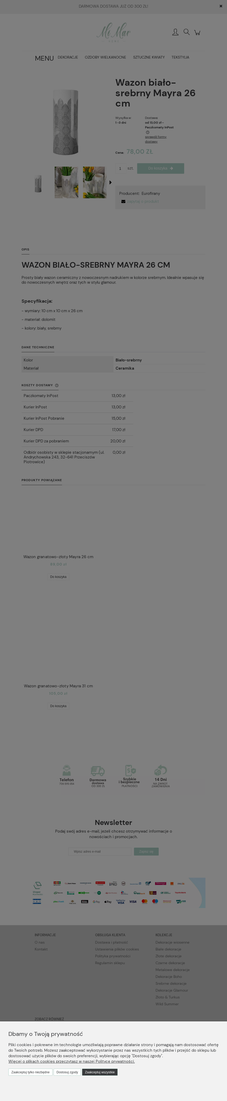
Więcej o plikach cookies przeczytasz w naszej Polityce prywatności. (71, 1061)
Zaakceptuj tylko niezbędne (30, 1072)
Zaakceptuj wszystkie (100, 1072)
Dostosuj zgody (67, 1072)
